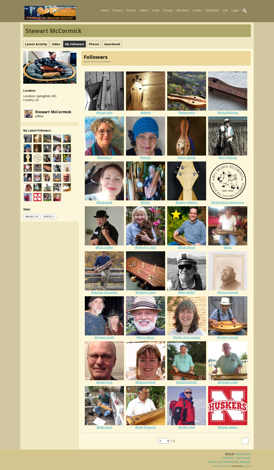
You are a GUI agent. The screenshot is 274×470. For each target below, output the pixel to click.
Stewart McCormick (53, 111)
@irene (145, 202)
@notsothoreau (227, 112)
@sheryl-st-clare (145, 247)
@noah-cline (104, 112)
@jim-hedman (228, 157)
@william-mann (145, 292)
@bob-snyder (104, 247)
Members (183, 10)
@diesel (145, 112)
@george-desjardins (104, 292)
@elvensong (187, 112)
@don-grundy (187, 157)
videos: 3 (48, 216)
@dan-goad (104, 427)
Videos (144, 10)
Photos (131, 10)
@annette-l (104, 157)
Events (197, 10)
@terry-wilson (145, 337)
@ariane (145, 157)
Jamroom (247, 466)
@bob (228, 247)
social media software (221, 466)
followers (107, 61)
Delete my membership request (229, 462)
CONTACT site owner (236, 458)
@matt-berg (104, 382)
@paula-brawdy (145, 382)
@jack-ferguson (145, 427)
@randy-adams (228, 427)
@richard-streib (228, 382)
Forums (118, 10)
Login (235, 10)
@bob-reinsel (186, 247)
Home (105, 10)
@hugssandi (104, 202)
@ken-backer (186, 292)
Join (225, 10)
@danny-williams (187, 202)
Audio (156, 10)
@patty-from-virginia (186, 337)
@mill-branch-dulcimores (227, 202)
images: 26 (31, 216)
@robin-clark (186, 427)
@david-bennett (186, 382)
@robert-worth (104, 337)
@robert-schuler (227, 337)
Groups (168, 10)
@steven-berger (227, 292)
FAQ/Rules (212, 10)
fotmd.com (243, 454)
